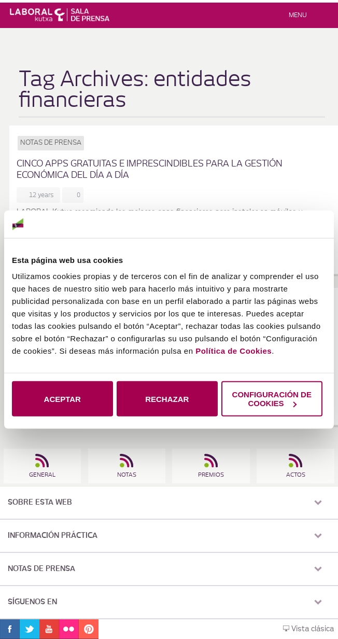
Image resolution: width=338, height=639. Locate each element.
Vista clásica (308, 629)
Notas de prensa (50, 143)
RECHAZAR (167, 398)
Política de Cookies (233, 350)
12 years (43, 195)
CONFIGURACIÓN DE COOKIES (272, 399)
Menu (298, 15)
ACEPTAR (62, 398)
